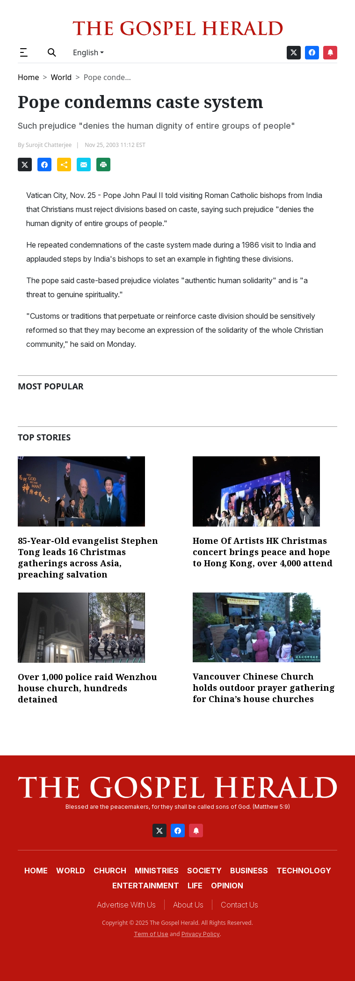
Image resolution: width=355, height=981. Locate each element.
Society (204, 870)
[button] (28, 52)
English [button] (85, 52)
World (61, 77)
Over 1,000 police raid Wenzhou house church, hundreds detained (87, 688)
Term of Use (151, 933)
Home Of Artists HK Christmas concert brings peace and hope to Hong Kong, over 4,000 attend (263, 552)
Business (249, 870)
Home (28, 77)
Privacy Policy (200, 933)
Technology (303, 870)
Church (110, 870)
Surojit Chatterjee (49, 145)
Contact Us (239, 904)
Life (195, 885)
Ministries (157, 870)
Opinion (227, 885)
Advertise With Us (126, 904)
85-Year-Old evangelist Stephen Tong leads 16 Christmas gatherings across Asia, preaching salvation (88, 557)
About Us (188, 904)
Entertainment (145, 885)
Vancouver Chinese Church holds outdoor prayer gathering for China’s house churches (264, 687)
